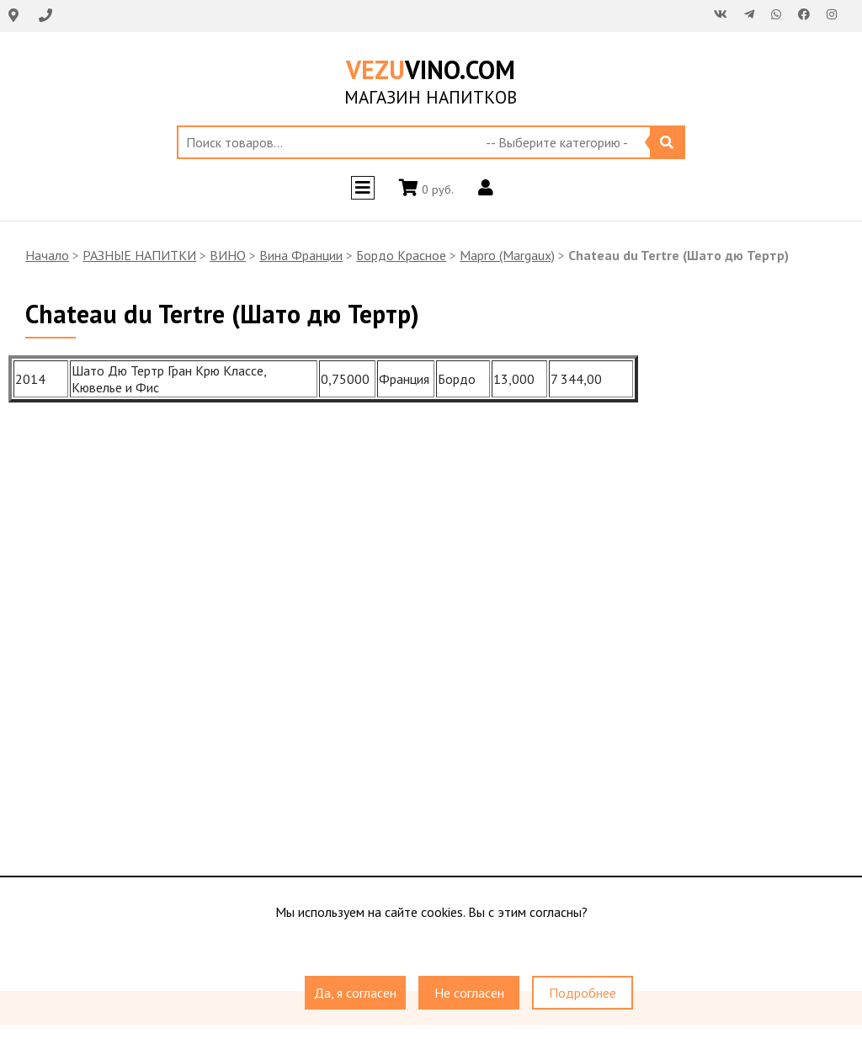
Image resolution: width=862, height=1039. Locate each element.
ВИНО (228, 255)
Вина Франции (301, 255)
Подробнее (582, 992)
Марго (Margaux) (507, 255)
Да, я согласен (355, 992)
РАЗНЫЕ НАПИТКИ (139, 255)
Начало (47, 255)
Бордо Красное (401, 255)
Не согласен (469, 992)
